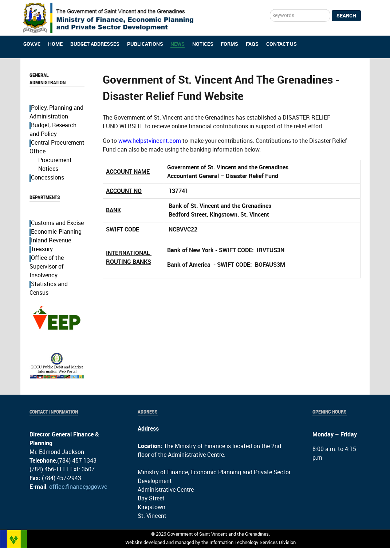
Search (346, 16)
